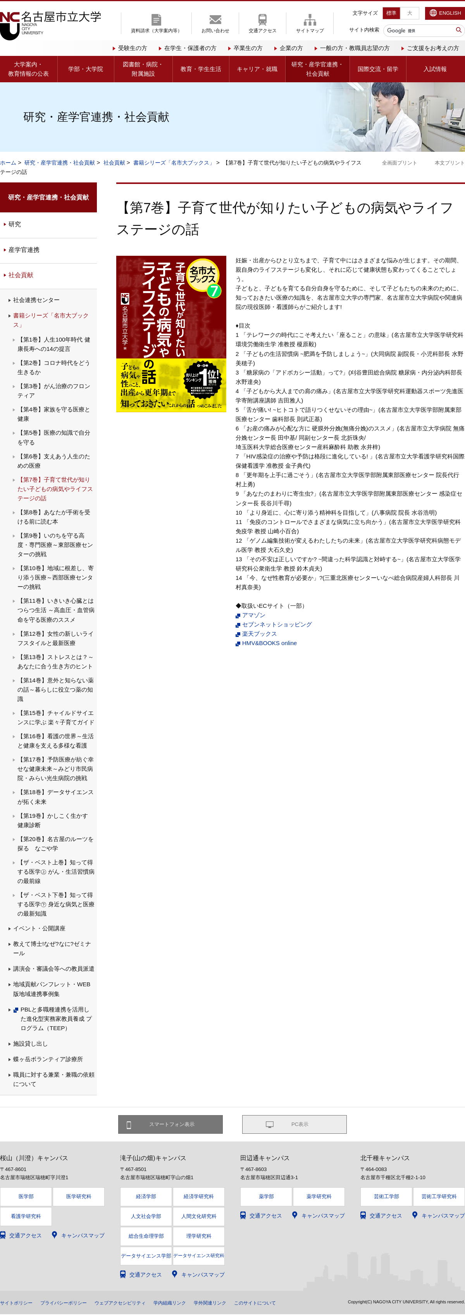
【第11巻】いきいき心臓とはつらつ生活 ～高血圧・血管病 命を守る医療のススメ (56, 610)
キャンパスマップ (83, 1236)
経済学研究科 (199, 1198)
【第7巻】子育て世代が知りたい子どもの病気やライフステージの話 (55, 488)
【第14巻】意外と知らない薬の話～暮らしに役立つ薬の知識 (55, 689)
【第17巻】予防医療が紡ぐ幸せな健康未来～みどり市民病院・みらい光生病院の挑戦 (55, 768)
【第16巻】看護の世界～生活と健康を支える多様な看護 (55, 741)
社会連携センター (36, 300)
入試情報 (435, 69)
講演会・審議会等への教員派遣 (54, 968)
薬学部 (266, 1198)
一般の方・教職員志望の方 (355, 48)
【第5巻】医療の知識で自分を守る (53, 437)
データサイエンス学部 (146, 1256)
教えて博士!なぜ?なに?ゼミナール (52, 948)
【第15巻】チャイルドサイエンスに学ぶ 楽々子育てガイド (56, 717)
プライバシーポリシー (73, 1303)
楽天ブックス (259, 633)
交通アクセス (263, 30)
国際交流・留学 (378, 69)
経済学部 (146, 1198)
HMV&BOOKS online (269, 643)
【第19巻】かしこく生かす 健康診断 (55, 820)
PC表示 (300, 1125)
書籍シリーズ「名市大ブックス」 (174, 163)
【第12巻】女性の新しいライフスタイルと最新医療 (55, 638)
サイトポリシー (19, 1303)
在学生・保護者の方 (190, 48)
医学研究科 (78, 1198)
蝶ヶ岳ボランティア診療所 (48, 1059)
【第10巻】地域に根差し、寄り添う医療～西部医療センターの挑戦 (55, 577)
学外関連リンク (240, 1303)
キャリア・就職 (257, 69)
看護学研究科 (26, 1217)
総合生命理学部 (146, 1237)
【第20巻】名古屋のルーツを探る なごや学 (55, 844)
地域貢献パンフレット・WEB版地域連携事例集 (51, 989)
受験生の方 (132, 48)
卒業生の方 (248, 48)
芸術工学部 (386, 1198)
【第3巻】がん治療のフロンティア (53, 391)
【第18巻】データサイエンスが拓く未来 (55, 797)
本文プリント (450, 163)
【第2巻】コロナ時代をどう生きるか (53, 367)
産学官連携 (24, 249)
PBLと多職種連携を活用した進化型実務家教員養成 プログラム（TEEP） (56, 1018)
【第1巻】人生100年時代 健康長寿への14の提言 (53, 344)
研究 (15, 224)
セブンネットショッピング (277, 624)
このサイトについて (291, 1303)
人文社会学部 (146, 1217)
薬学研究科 (319, 1198)
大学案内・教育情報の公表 (28, 69)
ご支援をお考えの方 (433, 48)
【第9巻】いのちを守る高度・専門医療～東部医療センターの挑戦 (55, 544)
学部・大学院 (85, 69)
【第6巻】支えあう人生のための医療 (53, 461)
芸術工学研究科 (439, 1198)
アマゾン (253, 615)
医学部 (26, 1198)
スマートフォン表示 (174, 1125)
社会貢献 (114, 163)
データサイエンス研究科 (198, 1256)
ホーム (8, 163)
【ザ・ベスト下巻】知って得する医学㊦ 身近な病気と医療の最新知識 (56, 904)
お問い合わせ (215, 30)
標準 (391, 13)
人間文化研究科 (199, 1217)
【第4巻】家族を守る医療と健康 (53, 414)
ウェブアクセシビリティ (137, 1303)
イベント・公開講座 (39, 928)
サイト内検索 (364, 30)
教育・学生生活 (201, 69)
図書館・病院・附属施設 (143, 69)
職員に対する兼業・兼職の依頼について (54, 1079)
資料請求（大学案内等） (156, 30)
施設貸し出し (30, 1043)
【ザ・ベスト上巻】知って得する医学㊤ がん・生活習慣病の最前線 (56, 871)
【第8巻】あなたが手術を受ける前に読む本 (53, 517)
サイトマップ (310, 30)
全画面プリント (399, 163)
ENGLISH (450, 13)
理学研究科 (199, 1237)
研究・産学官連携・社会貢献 (317, 69)
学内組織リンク (194, 1303)
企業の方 (291, 48)
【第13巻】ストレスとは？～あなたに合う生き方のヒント (55, 662)
